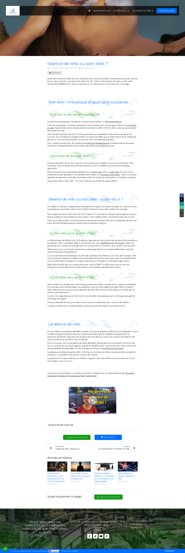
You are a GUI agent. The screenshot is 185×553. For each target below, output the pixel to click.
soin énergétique (113, 122)
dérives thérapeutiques (98, 143)
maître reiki (96, 172)
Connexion (169, 551)
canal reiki (114, 172)
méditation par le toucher (112, 243)
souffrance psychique (113, 348)
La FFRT (74, 551)
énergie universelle (110, 175)
